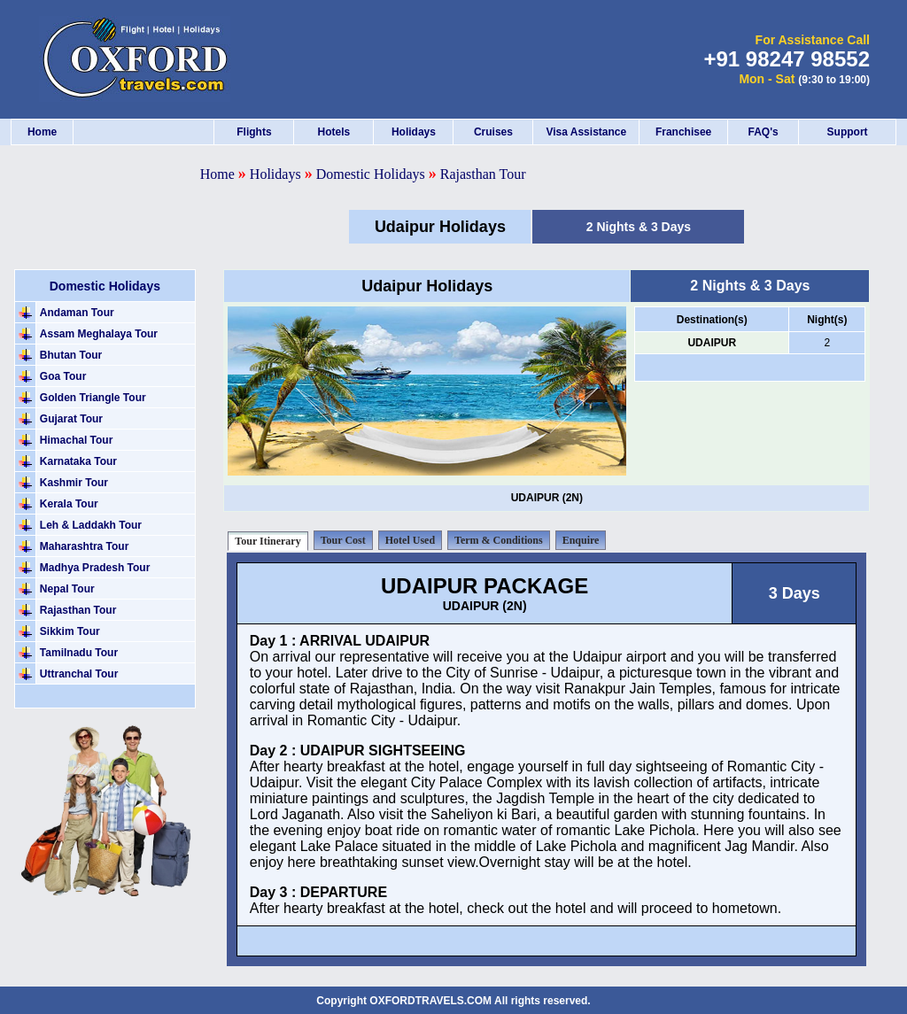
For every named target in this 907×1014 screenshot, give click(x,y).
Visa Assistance (586, 132)
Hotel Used (410, 540)
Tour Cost (343, 540)
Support (847, 132)
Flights (253, 132)
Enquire (581, 540)
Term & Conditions (498, 540)
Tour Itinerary (267, 541)
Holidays (413, 132)
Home (42, 132)
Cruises (493, 132)
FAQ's (763, 132)
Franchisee (683, 132)
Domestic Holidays (372, 174)
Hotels (334, 132)
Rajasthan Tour (483, 174)
